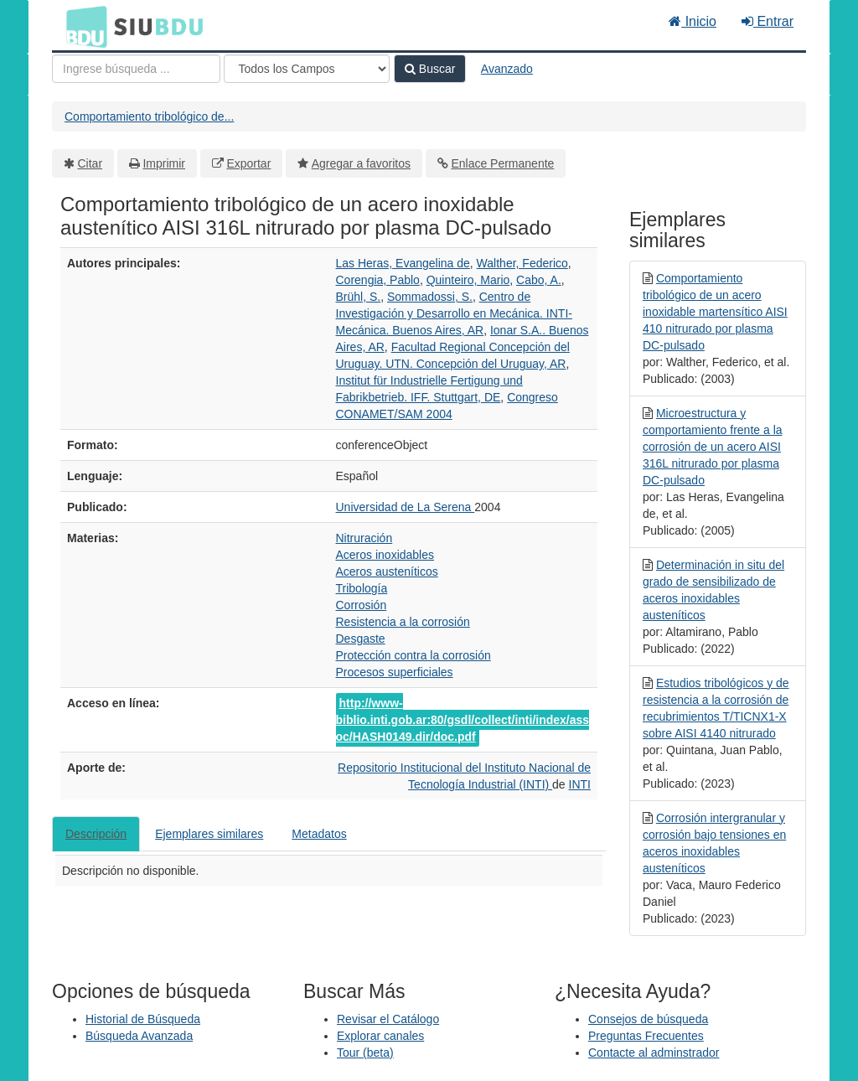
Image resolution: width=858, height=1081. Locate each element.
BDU (82, 26)
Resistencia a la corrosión (403, 621)
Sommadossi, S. (430, 296)
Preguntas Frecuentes (646, 1035)
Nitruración (364, 538)
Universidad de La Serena (405, 507)
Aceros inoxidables (385, 554)
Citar (90, 163)
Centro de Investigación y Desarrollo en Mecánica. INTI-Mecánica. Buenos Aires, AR (454, 313)
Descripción (96, 833)
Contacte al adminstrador (653, 1052)
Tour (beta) (365, 1052)
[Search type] (307, 68)
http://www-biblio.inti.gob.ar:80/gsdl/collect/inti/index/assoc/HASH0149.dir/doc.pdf (463, 719)
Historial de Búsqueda (142, 1019)
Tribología (362, 588)
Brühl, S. (358, 296)
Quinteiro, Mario (468, 280)
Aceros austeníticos (387, 571)
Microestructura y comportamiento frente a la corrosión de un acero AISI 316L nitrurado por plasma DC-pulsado (713, 446)
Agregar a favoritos (361, 163)
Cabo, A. (538, 280)
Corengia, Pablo (378, 280)
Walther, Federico (522, 263)
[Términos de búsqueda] (136, 68)
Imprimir (163, 163)
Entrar (767, 21)
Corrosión (361, 605)
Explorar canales (380, 1035)
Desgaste (360, 638)
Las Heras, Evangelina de (403, 263)
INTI (580, 784)
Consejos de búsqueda (648, 1019)
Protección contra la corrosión (413, 655)
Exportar (248, 163)
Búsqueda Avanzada (139, 1035)
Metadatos (319, 833)
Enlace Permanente (502, 163)
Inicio (692, 21)
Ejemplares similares (209, 833)
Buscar (430, 68)
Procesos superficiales (394, 672)
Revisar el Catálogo (388, 1019)
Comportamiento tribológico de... (149, 116)
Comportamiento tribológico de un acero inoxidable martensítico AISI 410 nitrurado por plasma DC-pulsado (715, 312)
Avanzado (507, 68)
